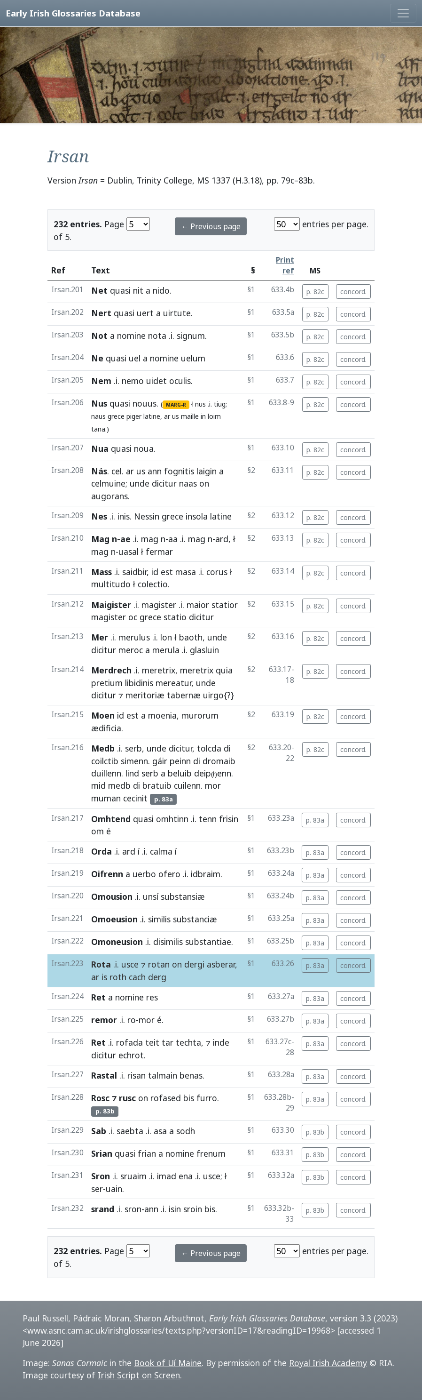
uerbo (144, 874)
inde (221, 1042)
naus (98, 416)
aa (173, 538)
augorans (109, 496)
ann (155, 471)
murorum (200, 715)
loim (214, 416)
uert (145, 313)
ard (221, 538)
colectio (153, 584)
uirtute (177, 313)
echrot (131, 1055)
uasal (128, 551)
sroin (192, 1209)
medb (119, 785)
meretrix (158, 670)
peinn (180, 761)
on (204, 483)
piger (133, 416)
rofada (129, 1042)
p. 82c (315, 291)
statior (224, 604)
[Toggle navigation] (403, 13)
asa (160, 1130)
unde (139, 483)
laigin (206, 471)
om (97, 831)
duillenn (106, 773)
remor (104, 1019)
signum (191, 335)
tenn (208, 818)
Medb (103, 748)
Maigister (111, 604)
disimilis (168, 941)
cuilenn (187, 785)
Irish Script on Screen (139, 1375)
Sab (98, 1130)
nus (200, 404)
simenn (134, 761)
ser (97, 1188)
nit (138, 290)
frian (147, 1153)
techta (188, 1042)
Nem (101, 380)
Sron (100, 1176)
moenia (162, 715)
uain (114, 1188)
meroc (130, 650)
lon (166, 637)
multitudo (111, 584)
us (175, 416)
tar (167, 1042)
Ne (97, 358)
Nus (99, 403)
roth (117, 977)
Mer (99, 637)
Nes (99, 516)
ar (167, 416)
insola (197, 516)
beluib (180, 773)
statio (175, 617)
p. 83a (315, 820)
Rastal (104, 1075)
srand (102, 1209)
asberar (221, 964)
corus (216, 571)
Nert (101, 313)
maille (190, 416)
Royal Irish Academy (328, 1362)
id (154, 571)
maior (198, 604)
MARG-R (176, 404)
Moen (103, 715)
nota (157, 335)
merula (166, 650)
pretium (107, 682)
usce (130, 964)
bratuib (157, 785)
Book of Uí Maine (168, 1362)
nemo (133, 380)
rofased (165, 1098)
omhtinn (172, 818)
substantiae (208, 941)
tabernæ (184, 695)
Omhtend (111, 818)
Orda (101, 851)
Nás (99, 471)
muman (106, 798)
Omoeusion (114, 919)
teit (152, 1042)
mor (213, 785)
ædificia (106, 728)
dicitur (164, 483)
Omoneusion (117, 941)
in (203, 416)
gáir (159, 761)
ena (186, 1176)
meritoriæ (144, 695)
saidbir (134, 571)
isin (175, 1209)
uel (135, 358)
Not (99, 335)
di (227, 748)
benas (191, 1075)
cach (137, 977)
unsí (150, 896)
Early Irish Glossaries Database (73, 13)
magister (158, 604)
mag (149, 538)
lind (132, 773)
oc (132, 617)
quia (224, 670)
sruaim (133, 1176)
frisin (228, 818)
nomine (131, 335)
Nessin (146, 516)
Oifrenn (107, 874)
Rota (101, 964)
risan (136, 1075)
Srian (101, 1153)
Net (99, 290)
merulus (134, 637)
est (167, 571)
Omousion (112, 896)
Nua (100, 448)
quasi (120, 290)
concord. (353, 291)
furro (206, 1098)
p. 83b (315, 1132)
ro (131, 1019)
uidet (156, 380)
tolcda (209, 748)
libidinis (139, 682)
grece (116, 416)
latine (151, 416)
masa (185, 571)
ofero (169, 874)
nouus (144, 403)
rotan (159, 964)
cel (116, 471)
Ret (98, 997)
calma (161, 851)
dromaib (219, 761)
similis (159, 919)
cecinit (135, 798)
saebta (130, 1130)
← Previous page (211, 226)
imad (166, 1176)
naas (188, 483)
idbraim (205, 874)
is (104, 977)
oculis (180, 380)
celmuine (108, 483)
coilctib (104, 761)
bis (188, 1098)
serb (133, 748)
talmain (162, 1075)
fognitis (179, 471)
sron (133, 1209)
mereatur (173, 682)
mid (98, 785)
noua (144, 448)
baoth (191, 637)
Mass (101, 571)
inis (123, 516)
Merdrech (111, 670)
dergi (194, 964)
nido (161, 290)
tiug (220, 404)
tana (98, 428)
